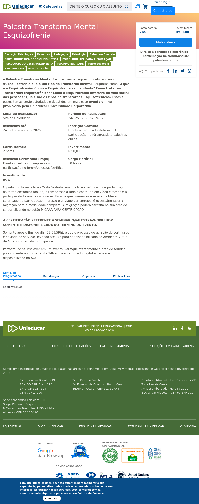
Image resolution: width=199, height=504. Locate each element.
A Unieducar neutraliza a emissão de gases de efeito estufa (110, 455)
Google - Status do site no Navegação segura (51, 453)
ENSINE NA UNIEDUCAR (95, 426)
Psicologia (79, 54)
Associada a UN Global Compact (132, 476)
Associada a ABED (69, 476)
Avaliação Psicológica (19, 54)
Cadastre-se (162, 11)
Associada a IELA (106, 476)
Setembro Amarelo (102, 54)
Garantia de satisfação (80, 452)
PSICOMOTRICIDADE (70, 63)
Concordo (51, 498)
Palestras (43, 54)
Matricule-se (166, 42)
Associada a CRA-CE (91, 476)
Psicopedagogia (98, 63)
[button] (50, 6)
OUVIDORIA (188, 426)
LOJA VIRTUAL (12, 426)
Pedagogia (61, 54)
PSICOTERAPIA (14, 68)
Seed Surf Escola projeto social (155, 455)
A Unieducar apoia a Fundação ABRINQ (133, 455)
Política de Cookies (90, 493)
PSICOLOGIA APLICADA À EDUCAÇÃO (86, 59)
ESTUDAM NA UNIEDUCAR (146, 426)
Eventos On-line (38, 68)
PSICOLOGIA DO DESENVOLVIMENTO (29, 63)
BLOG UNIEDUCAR (50, 426)
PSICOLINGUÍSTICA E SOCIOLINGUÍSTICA (31, 59)
